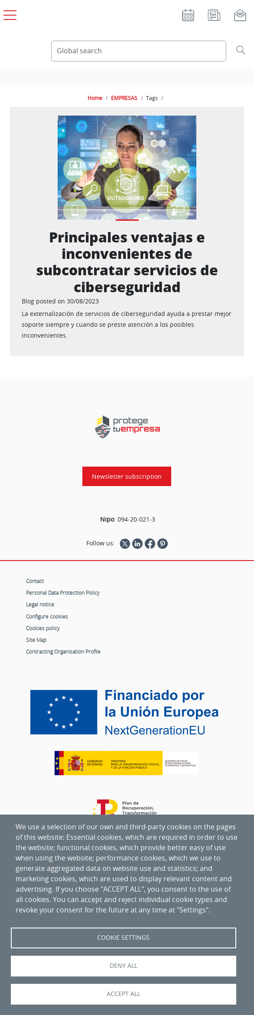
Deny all (123, 966)
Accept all (123, 994)
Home (95, 97)
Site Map (36, 639)
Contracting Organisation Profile (63, 651)
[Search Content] (138, 51)
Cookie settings (123, 937)
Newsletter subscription (127, 476)
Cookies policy (43, 628)
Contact (35, 580)
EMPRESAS (124, 97)
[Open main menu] (8, 13)
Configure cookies (47, 616)
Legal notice (40, 604)
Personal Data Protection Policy (63, 592)
